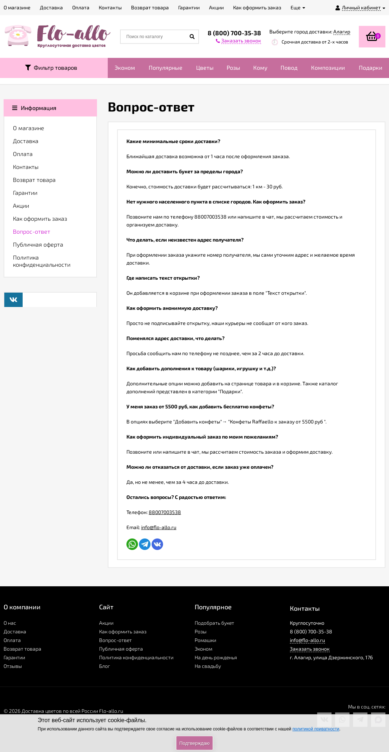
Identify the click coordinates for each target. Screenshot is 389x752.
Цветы (205, 67)
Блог (104, 666)
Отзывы (13, 666)
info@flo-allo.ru (158, 527)
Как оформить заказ (40, 218)
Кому (260, 67)
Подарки (370, 67)
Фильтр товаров (51, 67)
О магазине (28, 127)
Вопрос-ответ (31, 231)
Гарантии (25, 192)
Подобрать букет (214, 623)
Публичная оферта (38, 244)
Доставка (25, 140)
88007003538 (165, 512)
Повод (289, 67)
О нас (10, 623)
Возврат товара (34, 179)
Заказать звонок (310, 649)
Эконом (125, 67)
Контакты (25, 166)
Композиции (328, 67)
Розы (233, 67)
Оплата (23, 153)
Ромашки (205, 640)
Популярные (165, 67)
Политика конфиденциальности (41, 261)
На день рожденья (216, 657)
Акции (21, 205)
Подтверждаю (194, 743)
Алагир (341, 31)
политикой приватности (315, 729)
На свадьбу (208, 666)
